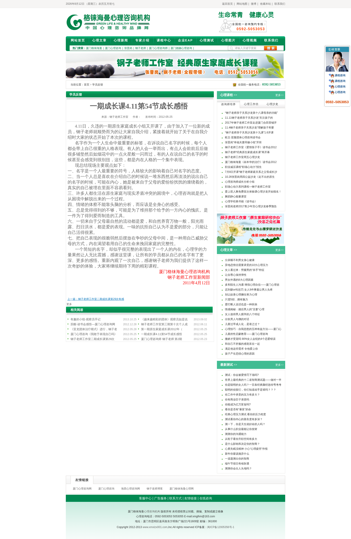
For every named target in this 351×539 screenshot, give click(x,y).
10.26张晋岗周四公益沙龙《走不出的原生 (250, 176)
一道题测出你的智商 (237, 458)
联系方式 (175, 498)
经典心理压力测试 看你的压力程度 (245, 414)
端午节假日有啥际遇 (237, 463)
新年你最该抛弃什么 (237, 453)
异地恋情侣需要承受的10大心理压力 (246, 265)
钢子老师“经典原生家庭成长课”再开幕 (247, 152)
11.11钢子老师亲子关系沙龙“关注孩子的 (249, 117)
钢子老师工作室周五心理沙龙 (242, 157)
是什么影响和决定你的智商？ (242, 443)
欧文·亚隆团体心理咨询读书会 (243, 137)
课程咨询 (340, 75)
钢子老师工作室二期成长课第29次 (92, 339)
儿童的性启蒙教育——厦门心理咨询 (246, 334)
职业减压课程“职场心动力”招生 (243, 167)
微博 (253, 3)
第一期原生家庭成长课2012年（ (161, 329)
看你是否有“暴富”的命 (238, 409)
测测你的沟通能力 (235, 434)
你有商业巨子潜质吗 (237, 399)
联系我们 (279, 3)
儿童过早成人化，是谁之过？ (242, 324)
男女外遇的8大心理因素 (239, 279)
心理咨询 (340, 86)
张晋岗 (128, 48)
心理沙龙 (272, 104)
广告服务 (160, 498)
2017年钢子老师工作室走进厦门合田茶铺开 (251, 122)
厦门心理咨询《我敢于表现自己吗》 (94, 334)
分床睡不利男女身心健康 (240, 260)
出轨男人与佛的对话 (237, 319)
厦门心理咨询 (113, 48)
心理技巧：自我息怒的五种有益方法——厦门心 (253, 329)
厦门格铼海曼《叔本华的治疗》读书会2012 (251, 162)
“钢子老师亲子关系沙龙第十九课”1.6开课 (249, 132)
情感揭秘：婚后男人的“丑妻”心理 (244, 309)
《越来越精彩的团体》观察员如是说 (164, 319)
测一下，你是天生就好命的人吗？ (245, 424)
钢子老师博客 (155, 488)
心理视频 (250, 40)
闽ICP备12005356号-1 (220, 527)
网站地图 (242, 3)
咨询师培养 (228, 104)
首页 (86, 84)
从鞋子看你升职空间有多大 (241, 439)
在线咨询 (205, 498)
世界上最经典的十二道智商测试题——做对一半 (253, 379)
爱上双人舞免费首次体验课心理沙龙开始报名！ (253, 191)
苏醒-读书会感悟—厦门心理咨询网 (93, 324)
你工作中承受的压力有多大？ (242, 394)
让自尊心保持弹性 (235, 274)
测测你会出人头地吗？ (238, 468)
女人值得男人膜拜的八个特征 (242, 314)
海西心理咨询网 (130, 488)
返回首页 (227, 3)
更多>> (279, 95)
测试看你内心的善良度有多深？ (244, 419)
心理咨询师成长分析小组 (240, 181)
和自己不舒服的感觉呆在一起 (242, 343)
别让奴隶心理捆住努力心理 (241, 294)
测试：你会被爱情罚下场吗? (242, 374)
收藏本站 (265, 3)
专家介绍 (142, 40)
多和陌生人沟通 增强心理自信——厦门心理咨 (252, 284)
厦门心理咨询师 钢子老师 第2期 (161, 339)
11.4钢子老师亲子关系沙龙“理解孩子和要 (249, 127)
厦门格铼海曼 (94, 48)
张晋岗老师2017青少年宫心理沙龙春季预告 (251, 206)
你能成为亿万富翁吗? (238, 404)
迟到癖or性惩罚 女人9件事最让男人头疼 (249, 289)
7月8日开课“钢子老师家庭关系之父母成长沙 (251, 171)
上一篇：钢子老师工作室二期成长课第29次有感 (95, 299)
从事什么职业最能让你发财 (241, 429)
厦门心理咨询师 (158, 48)
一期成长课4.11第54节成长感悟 (161, 334)
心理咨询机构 (152, 511)
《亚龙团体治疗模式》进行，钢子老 (94, 329)
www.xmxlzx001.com (155, 527)
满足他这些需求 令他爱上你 (241, 348)
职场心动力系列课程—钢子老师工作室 (248, 186)
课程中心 (164, 40)
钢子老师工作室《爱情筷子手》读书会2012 (251, 147)
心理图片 (228, 40)
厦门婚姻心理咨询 (181, 48)
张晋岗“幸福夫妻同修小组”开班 (243, 142)
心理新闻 (121, 40)
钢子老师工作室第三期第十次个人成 (164, 324)
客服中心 (145, 498)
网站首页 (78, 40)
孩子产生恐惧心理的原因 (240, 353)
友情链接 (190, 498)
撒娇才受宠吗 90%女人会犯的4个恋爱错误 (250, 338)
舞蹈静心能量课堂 (235, 196)
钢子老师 (140, 48)
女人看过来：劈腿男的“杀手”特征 (244, 270)
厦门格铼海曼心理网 (181, 488)
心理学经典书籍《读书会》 (241, 201)
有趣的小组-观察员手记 (86, 319)
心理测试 (207, 40)
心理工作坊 (251, 104)
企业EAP (185, 40)
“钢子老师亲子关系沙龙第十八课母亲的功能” (251, 112)
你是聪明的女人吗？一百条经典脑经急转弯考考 (253, 384)
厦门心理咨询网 (82, 488)
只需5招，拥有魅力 (236, 299)
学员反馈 (97, 84)
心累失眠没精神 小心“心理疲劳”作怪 (246, 448)
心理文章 (99, 40)
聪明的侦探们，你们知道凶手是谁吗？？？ (250, 389)
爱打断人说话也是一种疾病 (241, 304)
